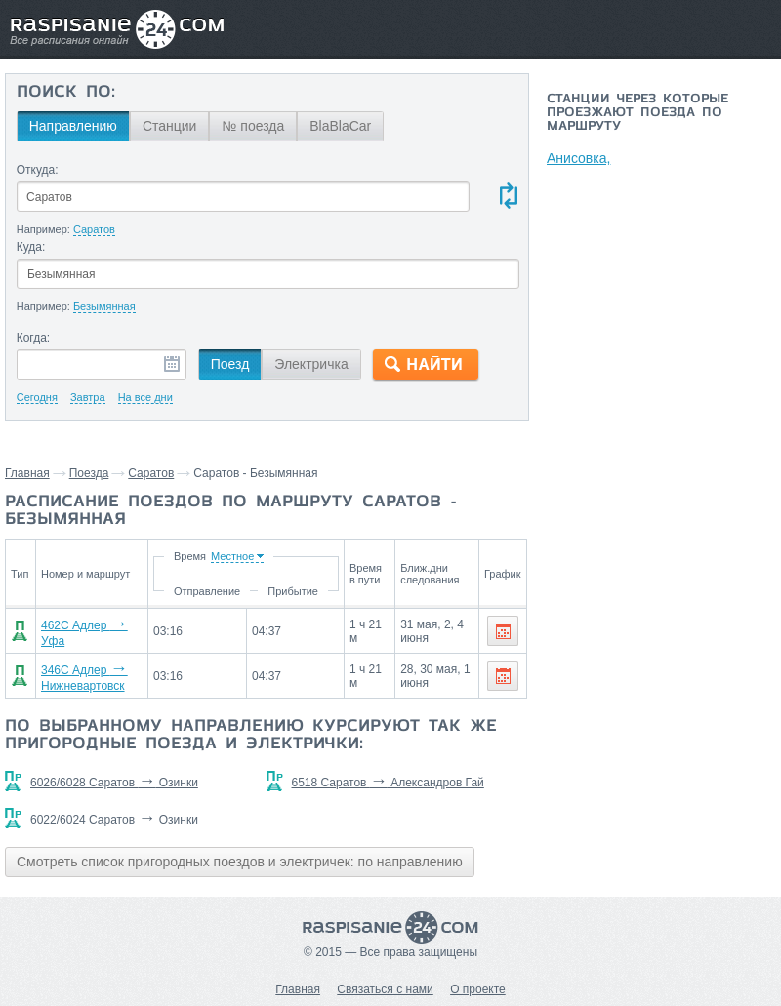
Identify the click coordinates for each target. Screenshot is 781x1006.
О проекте (478, 989)
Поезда (89, 473)
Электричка (311, 364)
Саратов (151, 473)
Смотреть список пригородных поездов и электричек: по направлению (240, 861)
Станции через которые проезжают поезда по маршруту (637, 113)
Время (195, 556)
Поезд (230, 364)
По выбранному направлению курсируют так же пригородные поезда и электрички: (251, 735)
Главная (27, 473)
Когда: (34, 337)
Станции (170, 126)
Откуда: (38, 170)
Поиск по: (66, 92)
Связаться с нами (384, 989)
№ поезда (253, 126)
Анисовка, (578, 158)
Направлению (73, 126)
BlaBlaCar (340, 126)
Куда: (31, 247)
